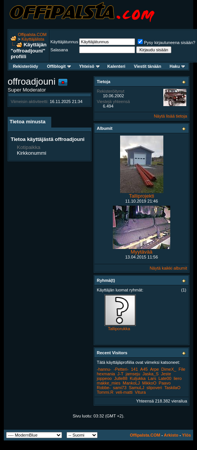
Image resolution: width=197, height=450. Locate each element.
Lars (152, 378)
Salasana (59, 49)
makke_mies (108, 383)
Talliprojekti (141, 196)
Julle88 (120, 378)
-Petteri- (121, 369)
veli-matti (124, 392)
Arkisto (171, 435)
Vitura (140, 392)
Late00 (164, 378)
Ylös (186, 435)
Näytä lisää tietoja (170, 116)
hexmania (106, 373)
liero (178, 378)
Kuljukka (138, 378)
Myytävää (141, 252)
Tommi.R (105, 392)
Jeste (166, 373)
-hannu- (104, 369)
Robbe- (104, 387)
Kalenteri (116, 66)
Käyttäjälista (32, 39)
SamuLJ (136, 387)
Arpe (154, 369)
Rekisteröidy (25, 66)
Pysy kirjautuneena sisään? (166, 42)
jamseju (133, 373)
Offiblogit (59, 66)
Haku (177, 66)
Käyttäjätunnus (64, 41)
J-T (120, 373)
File (182, 369)
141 (134, 369)
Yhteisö (89, 66)
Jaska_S (150, 373)
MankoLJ (131, 383)
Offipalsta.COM (32, 34)
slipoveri (154, 387)
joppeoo (104, 378)
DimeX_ (168, 369)
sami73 (119, 387)
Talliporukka (119, 328)
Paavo (165, 383)
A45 (144, 369)
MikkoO (149, 383)
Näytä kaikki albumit (168, 268)
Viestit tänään (147, 66)
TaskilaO (172, 387)
